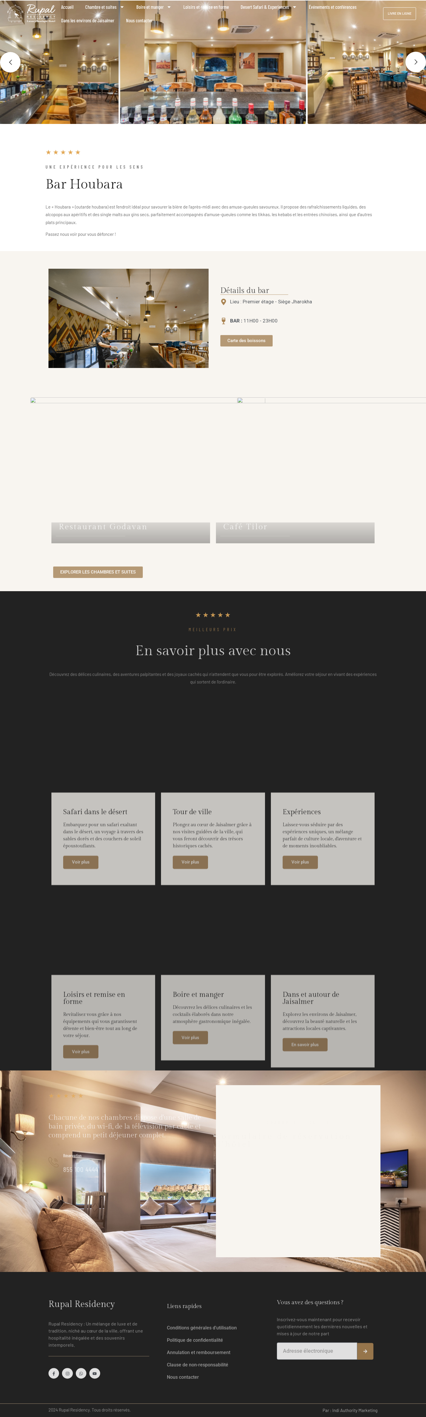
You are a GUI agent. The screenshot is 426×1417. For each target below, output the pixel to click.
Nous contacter (139, 20)
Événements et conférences (333, 7)
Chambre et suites (105, 6)
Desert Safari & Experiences (269, 6)
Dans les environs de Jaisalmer (87, 20)
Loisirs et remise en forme (206, 7)
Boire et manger (154, 6)
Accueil (67, 7)
